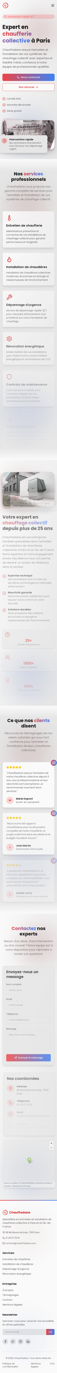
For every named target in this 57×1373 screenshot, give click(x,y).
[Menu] (53, 5)
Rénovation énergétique (16, 1274)
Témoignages (10, 1295)
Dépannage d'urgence (15, 1269)
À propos (7, 1290)
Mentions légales (12, 1304)
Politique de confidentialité (10, 1365)
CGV (52, 1363)
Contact (7, 1300)
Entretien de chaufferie (16, 1259)
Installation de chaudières (17, 1264)
